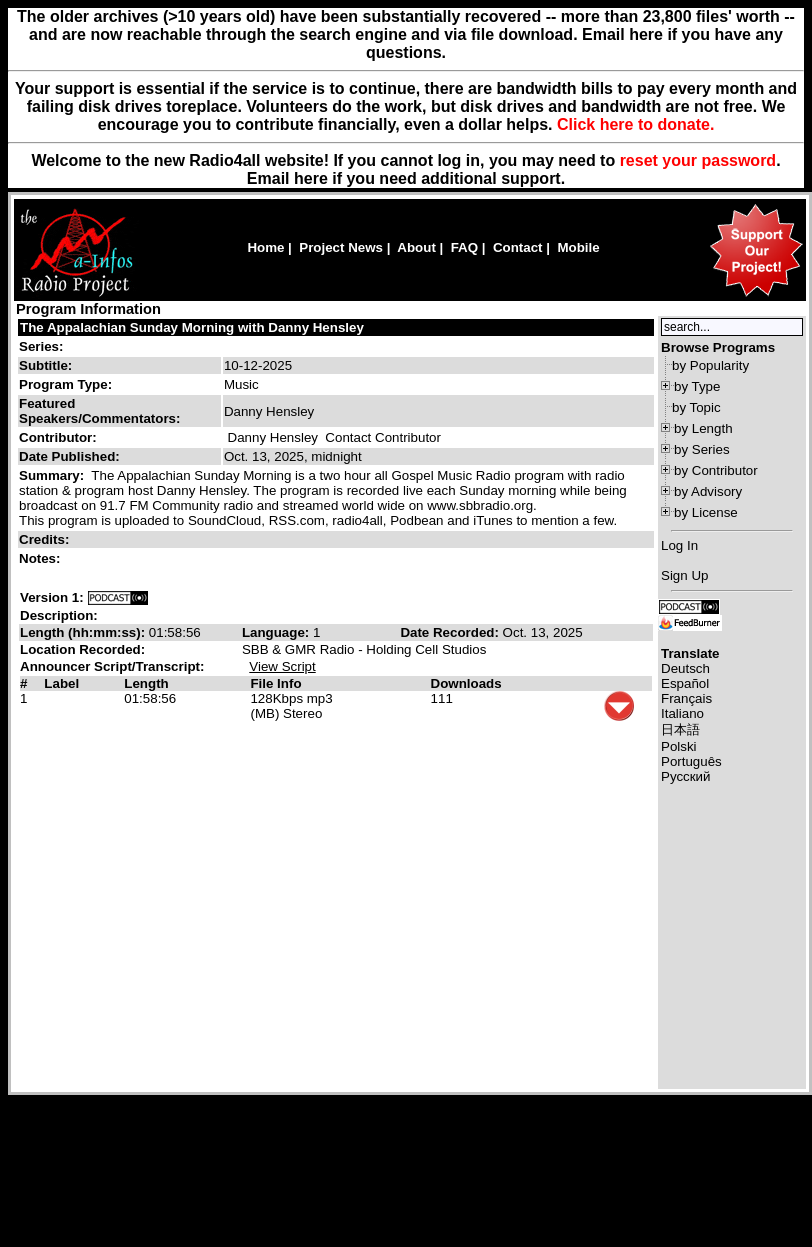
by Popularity (710, 365)
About (416, 247)
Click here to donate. (635, 124)
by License (706, 512)
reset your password (698, 160)
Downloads (466, 683)
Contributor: (58, 437)
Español (685, 683)
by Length (703, 428)
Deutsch (685, 668)
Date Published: (69, 456)
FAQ (464, 247)
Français (686, 698)
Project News (341, 247)
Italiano (682, 713)
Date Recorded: (451, 632)
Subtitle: (45, 365)
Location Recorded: (82, 649)
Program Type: (65, 384)
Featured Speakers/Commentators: (99, 411)
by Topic (696, 407)
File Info (275, 683)
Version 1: (52, 597)
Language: (277, 632)
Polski (679, 746)
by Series (702, 449)
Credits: (46, 539)
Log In (679, 545)
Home (265, 247)
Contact (518, 247)
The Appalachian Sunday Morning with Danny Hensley (192, 327)
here (311, 178)
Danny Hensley (273, 437)
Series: (41, 346)
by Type (697, 386)
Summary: (53, 475)
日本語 (680, 729)
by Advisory (708, 491)
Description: (59, 615)
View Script (282, 666)
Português (691, 761)
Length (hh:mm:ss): (84, 632)
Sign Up (684, 575)
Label (61, 683)
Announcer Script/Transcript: (112, 666)
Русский (685, 776)
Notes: (41, 558)
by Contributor (716, 470)
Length (146, 683)
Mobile (578, 247)
